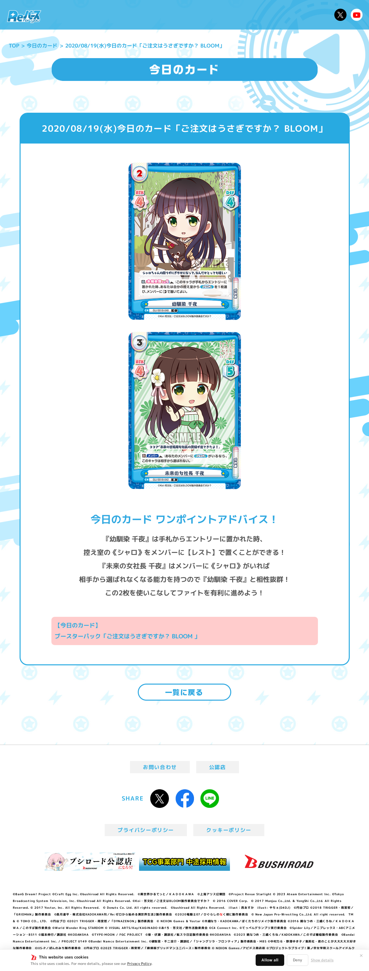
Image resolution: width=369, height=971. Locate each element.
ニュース (63, 15)
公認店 (217, 767)
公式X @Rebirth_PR (340, 15)
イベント (161, 15)
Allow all (269, 960)
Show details (322, 960)
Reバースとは (100, 15)
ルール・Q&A (268, 15)
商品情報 (190, 15)
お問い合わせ (160, 767)
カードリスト (226, 15)
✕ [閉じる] (361, 955)
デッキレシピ (311, 15)
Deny (297, 960)
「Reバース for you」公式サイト (24, 16)
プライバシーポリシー (146, 830)
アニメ (134, 15)
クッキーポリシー (228, 830)
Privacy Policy (139, 963)
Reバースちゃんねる (357, 15)
